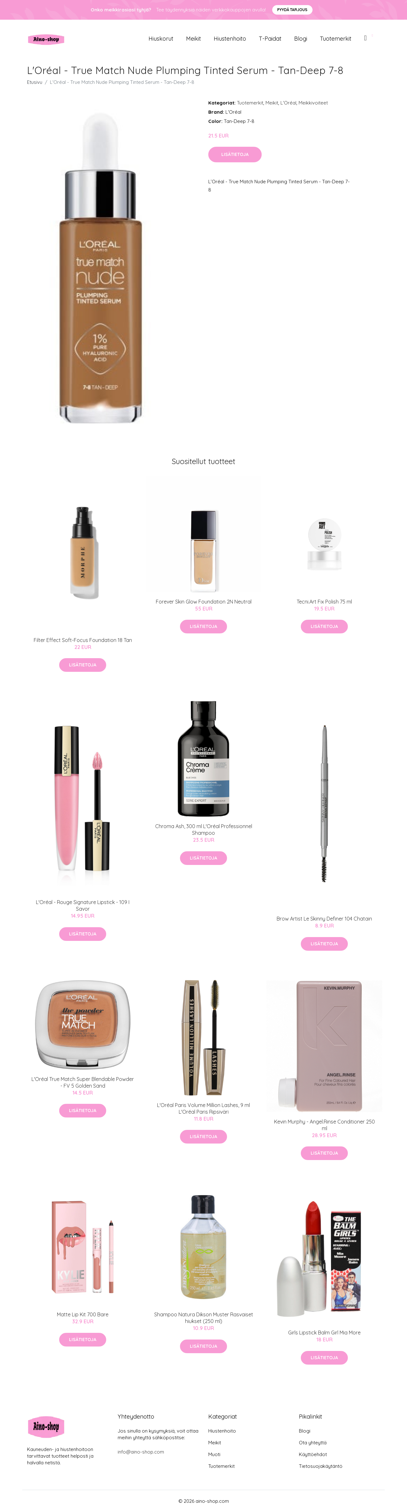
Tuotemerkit (335, 38)
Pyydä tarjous (292, 9)
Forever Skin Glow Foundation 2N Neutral (204, 601)
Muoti (214, 1454)
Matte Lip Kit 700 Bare (82, 1314)
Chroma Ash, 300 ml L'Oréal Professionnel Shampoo (203, 829)
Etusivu (34, 82)
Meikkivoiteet (313, 103)
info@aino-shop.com (141, 1452)
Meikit (193, 38)
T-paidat (270, 38)
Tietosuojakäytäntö (320, 1466)
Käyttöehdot (313, 1454)
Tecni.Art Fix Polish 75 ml (324, 601)
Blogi (300, 38)
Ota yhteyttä (313, 1443)
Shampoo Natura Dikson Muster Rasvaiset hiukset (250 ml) (203, 1317)
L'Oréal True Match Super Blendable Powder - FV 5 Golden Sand (82, 1082)
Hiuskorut (160, 38)
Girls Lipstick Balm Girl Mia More (324, 1332)
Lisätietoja (235, 154)
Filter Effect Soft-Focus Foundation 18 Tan (83, 640)
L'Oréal (288, 103)
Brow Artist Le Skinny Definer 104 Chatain (324, 918)
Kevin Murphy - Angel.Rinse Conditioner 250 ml (324, 1124)
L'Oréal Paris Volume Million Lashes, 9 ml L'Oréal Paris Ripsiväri (203, 1108)
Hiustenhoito (230, 38)
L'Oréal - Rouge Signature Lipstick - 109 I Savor (82, 905)
